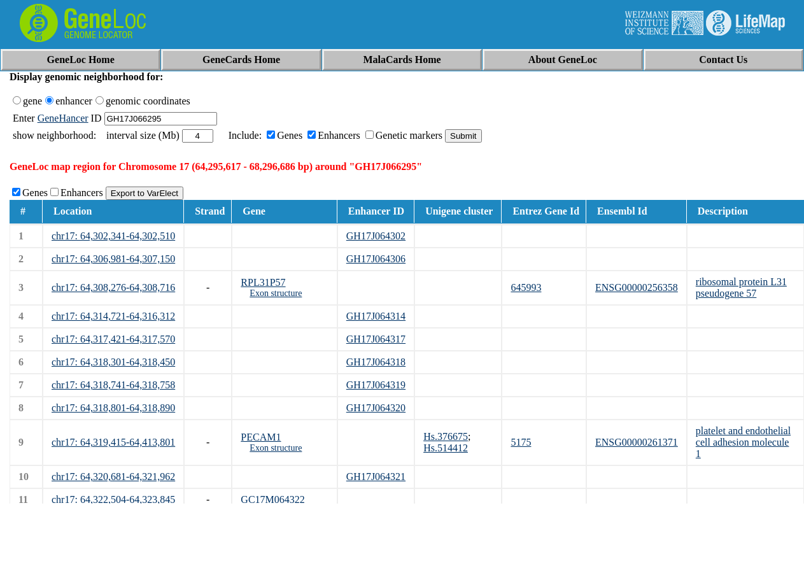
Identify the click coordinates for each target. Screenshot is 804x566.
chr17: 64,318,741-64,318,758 (113, 384)
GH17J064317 (376, 339)
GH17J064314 (376, 316)
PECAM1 (261, 437)
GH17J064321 (376, 476)
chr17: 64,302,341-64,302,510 (113, 235)
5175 (521, 442)
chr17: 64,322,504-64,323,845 (113, 499)
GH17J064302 (376, 235)
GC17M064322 (272, 499)
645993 (526, 287)
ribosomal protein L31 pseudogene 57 (741, 287)
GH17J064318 (376, 362)
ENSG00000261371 (636, 442)
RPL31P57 (263, 282)
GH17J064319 (376, 384)
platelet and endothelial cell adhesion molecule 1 (743, 442)
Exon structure (276, 293)
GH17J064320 (376, 407)
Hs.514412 (445, 447)
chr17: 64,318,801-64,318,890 (113, 407)
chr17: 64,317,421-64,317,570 (113, 339)
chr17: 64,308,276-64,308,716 (113, 287)
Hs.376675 (445, 436)
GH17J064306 (376, 258)
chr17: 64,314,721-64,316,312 (113, 316)
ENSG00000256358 (636, 287)
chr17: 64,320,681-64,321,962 (113, 476)
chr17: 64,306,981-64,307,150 (113, 258)
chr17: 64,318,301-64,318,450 (113, 362)
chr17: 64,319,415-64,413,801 (113, 442)
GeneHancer (63, 118)
